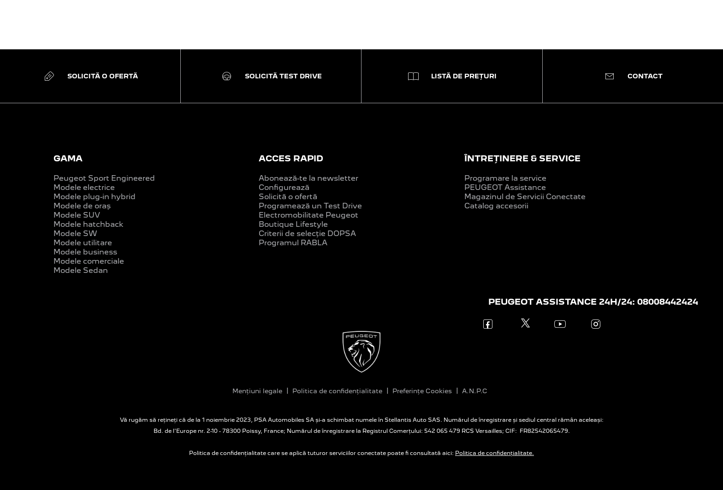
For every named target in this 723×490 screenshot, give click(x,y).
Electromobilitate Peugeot (308, 215)
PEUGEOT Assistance (505, 187)
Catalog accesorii (496, 205)
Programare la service (505, 178)
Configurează (284, 187)
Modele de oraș (82, 205)
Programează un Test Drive (310, 205)
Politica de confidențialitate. (494, 453)
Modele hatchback (88, 224)
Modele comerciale (88, 261)
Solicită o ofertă (288, 196)
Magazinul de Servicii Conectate (525, 196)
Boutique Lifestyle (293, 224)
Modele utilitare (82, 242)
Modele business (85, 252)
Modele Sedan (80, 270)
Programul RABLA (293, 242)
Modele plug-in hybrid (94, 196)
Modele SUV (76, 215)
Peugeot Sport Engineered (104, 178)
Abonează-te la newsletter (308, 178)
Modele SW (75, 233)
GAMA (68, 158)
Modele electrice (84, 187)
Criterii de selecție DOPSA (307, 233)
